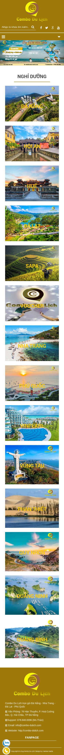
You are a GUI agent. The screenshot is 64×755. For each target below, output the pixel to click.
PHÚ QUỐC (32, 385)
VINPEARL (32, 425)
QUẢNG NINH (32, 596)
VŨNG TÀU (32, 465)
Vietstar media (48, 751)
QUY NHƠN (32, 552)
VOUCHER (32, 305)
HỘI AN (32, 146)
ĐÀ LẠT (32, 226)
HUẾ (32, 186)
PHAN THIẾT (32, 509)
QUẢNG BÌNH (32, 639)
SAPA (32, 266)
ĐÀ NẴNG (32, 106)
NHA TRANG (32, 346)
